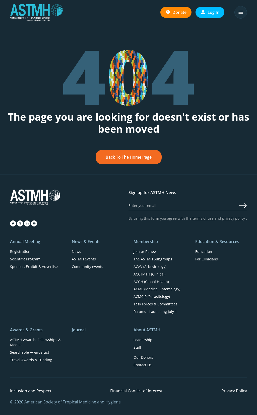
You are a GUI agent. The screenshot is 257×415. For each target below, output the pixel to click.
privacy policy (234, 218)
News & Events (86, 241)
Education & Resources (217, 241)
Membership (146, 241)
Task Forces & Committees (155, 304)
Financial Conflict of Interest (136, 391)
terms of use (203, 218)
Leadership (143, 339)
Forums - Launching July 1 (155, 311)
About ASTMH (147, 330)
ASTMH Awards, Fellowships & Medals (35, 342)
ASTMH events (84, 259)
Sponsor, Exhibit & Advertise (34, 266)
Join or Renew (145, 251)
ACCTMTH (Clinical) (149, 274)
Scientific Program (25, 259)
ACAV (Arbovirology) (150, 266)
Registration (20, 251)
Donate (175, 12)
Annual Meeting (25, 241)
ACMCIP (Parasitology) (152, 296)
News (76, 251)
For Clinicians (206, 259)
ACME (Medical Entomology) (157, 289)
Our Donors (143, 357)
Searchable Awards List (29, 352)
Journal (79, 330)
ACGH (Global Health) (151, 281)
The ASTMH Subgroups (153, 259)
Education (203, 251)
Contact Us (143, 364)
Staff (137, 347)
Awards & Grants (26, 330)
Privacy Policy (234, 391)
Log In (210, 12)
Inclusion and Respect (30, 391)
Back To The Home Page (129, 157)
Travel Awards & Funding (31, 359)
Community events (87, 266)
